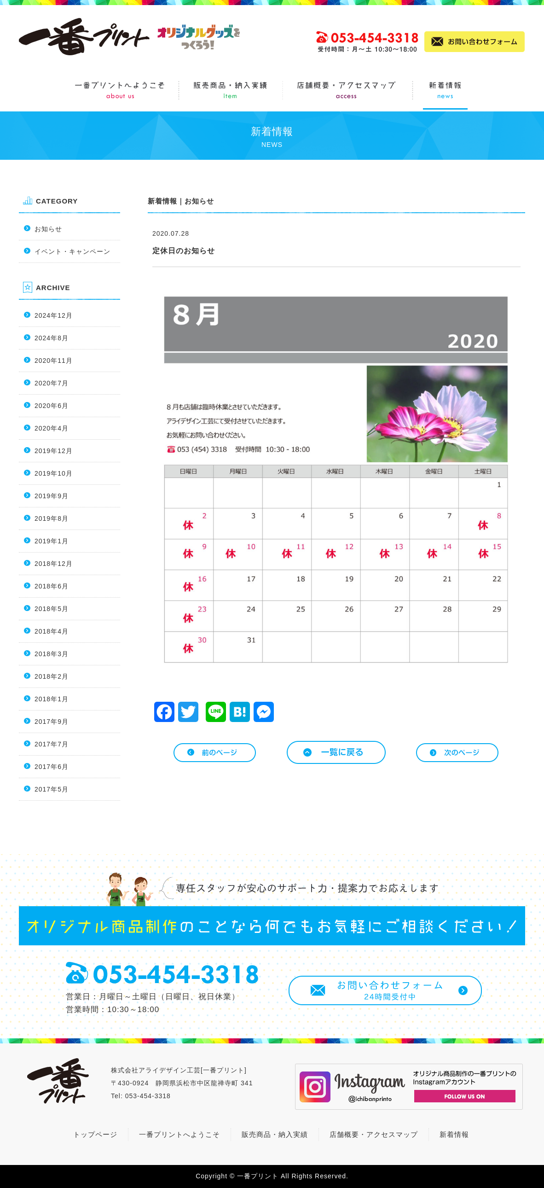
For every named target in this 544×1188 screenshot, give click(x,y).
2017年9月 (52, 721)
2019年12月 (54, 450)
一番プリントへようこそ (179, 1134)
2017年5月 (52, 789)
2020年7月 (52, 383)
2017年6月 (52, 766)
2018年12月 (54, 563)
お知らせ (48, 229)
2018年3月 (52, 654)
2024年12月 (54, 315)
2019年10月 (54, 473)
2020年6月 (52, 405)
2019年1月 (52, 541)
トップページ (95, 1134)
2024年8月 (52, 338)
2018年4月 (52, 631)
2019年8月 (52, 518)
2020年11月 (54, 360)
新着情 (451, 1134)
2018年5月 (52, 608)
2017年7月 (52, 744)
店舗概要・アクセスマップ (374, 1134)
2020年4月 (52, 428)
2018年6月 (52, 586)
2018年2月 (52, 676)
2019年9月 (52, 496)
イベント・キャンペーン (72, 251)
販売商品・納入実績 (275, 1134)
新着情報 (162, 201)
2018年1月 (52, 699)
